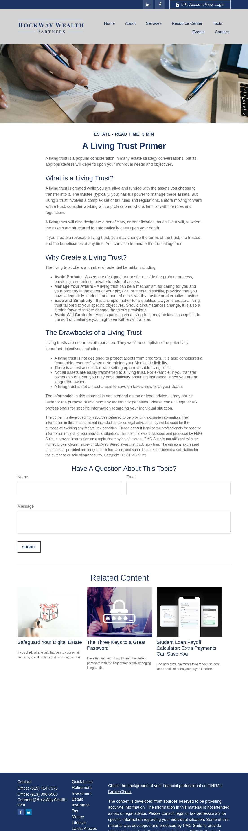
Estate (77, 799)
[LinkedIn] (148, 4)
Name (23, 477)
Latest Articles (84, 828)
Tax (75, 811)
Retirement (82, 787)
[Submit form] (29, 547)
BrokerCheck (120, 792)
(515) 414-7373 (44, 788)
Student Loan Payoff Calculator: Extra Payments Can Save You (187, 648)
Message (26, 506)
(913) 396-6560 (44, 794)
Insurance (81, 805)
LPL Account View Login (200, 4)
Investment (82, 793)
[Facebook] (160, 4)
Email (131, 477)
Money (78, 817)
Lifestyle (79, 822)
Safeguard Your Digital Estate (50, 642)
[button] (109, 23)
